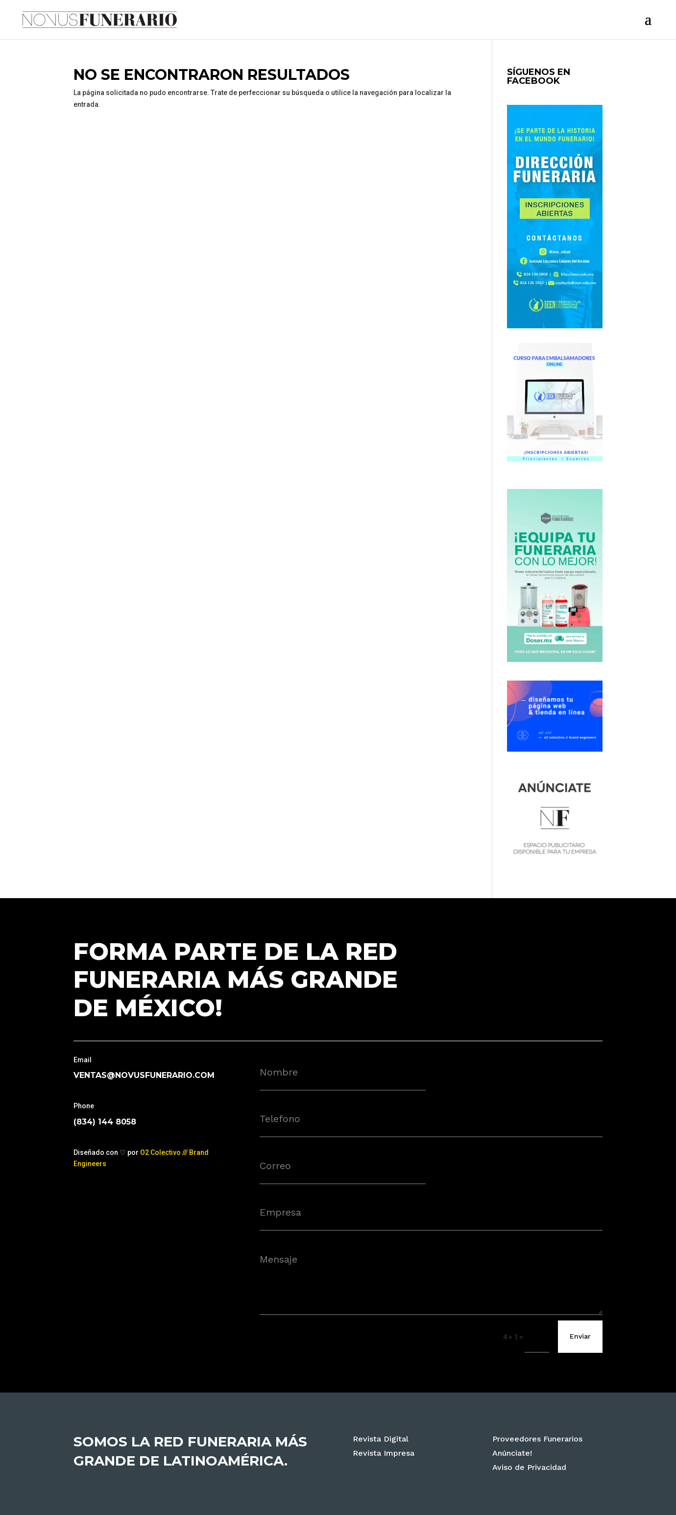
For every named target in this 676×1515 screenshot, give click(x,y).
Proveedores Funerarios (537, 1438)
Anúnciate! (512, 1453)
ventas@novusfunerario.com (144, 1075)
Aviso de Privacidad (529, 1467)
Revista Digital (381, 1438)
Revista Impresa (383, 1453)
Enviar (580, 1336)
